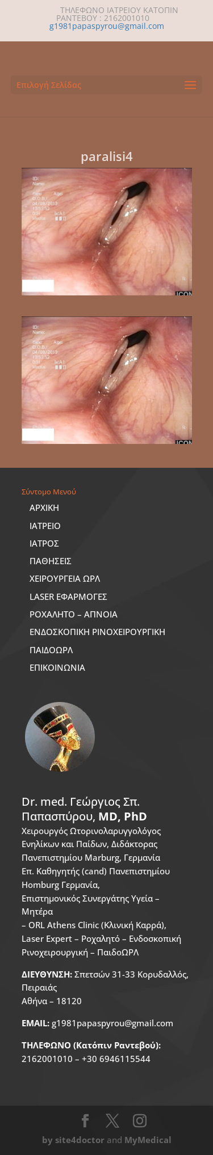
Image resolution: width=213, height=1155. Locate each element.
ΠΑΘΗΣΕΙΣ (51, 560)
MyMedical (148, 1139)
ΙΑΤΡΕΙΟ (45, 525)
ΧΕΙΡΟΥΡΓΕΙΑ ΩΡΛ (65, 578)
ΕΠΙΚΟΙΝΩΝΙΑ (57, 667)
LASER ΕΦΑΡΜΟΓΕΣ (68, 596)
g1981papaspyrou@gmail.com (97, 1023)
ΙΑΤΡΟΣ (44, 543)
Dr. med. (84, 809)
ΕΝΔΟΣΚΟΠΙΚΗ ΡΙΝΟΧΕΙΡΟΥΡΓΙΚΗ (97, 631)
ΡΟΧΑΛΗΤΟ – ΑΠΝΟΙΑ (74, 614)
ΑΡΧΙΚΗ (44, 507)
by (47, 1139)
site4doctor (80, 1139)
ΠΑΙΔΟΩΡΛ (51, 649)
